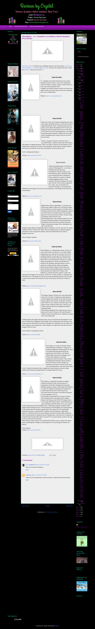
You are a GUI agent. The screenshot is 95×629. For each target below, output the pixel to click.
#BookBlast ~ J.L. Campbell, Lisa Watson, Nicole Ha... (81, 126)
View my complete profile (82, 527)
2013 (79, 514)
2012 (79, 516)
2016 (79, 508)
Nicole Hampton (26, 68)
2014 (79, 512)
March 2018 (81, 97)
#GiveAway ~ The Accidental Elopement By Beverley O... (81, 494)
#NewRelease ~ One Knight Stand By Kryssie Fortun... (81, 134)
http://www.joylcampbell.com (54, 96)
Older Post (69, 506)
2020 (79, 64)
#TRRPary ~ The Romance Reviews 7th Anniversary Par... (81, 484)
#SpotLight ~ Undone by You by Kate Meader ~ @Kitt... (81, 242)
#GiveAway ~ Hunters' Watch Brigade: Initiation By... (81, 311)
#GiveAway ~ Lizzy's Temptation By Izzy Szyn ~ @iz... (81, 345)
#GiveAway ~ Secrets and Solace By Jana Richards (81, 153)
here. (42, 70)
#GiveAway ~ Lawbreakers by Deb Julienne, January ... (81, 373)
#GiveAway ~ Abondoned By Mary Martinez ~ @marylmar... (81, 393)
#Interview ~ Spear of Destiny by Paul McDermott (81, 161)
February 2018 (81, 501)
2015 (79, 510)
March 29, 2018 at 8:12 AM (41, 464)
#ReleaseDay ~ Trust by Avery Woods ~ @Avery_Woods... (81, 438)
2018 (79, 68)
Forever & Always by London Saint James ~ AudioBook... (81, 292)
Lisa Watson (68, 66)
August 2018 (82, 82)
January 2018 (82, 503)
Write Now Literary (27, 66)
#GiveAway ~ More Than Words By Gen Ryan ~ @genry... (81, 282)
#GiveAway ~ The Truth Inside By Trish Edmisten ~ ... (81, 465)
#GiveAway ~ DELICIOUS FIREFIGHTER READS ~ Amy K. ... (81, 105)
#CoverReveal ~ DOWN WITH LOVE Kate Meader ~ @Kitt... (81, 272)
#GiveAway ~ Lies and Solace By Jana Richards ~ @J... (81, 233)
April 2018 (81, 94)
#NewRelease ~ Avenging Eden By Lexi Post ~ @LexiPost (81, 143)
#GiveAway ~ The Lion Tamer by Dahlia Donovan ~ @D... (81, 354)
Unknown (28, 475)
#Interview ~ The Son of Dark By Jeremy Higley (81, 328)
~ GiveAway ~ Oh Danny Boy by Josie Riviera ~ (81, 302)
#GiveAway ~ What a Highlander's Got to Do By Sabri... (81, 402)
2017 (79, 507)
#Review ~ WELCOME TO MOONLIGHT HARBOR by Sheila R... (81, 116)
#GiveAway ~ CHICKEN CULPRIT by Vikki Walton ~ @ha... (81, 421)
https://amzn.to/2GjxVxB (34, 155)
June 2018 (81, 88)
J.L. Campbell (35, 68)
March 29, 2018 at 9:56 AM (39, 475)
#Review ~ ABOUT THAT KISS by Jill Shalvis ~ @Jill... (81, 383)
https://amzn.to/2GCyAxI (34, 241)
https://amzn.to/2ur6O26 (33, 430)
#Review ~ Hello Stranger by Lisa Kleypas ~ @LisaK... (81, 363)
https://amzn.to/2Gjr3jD (33, 334)
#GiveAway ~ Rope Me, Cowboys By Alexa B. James (81, 320)
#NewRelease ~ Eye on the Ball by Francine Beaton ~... (81, 252)
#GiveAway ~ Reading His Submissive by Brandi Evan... (81, 474)
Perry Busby (45, 68)
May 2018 (81, 91)
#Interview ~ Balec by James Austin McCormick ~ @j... (81, 261)
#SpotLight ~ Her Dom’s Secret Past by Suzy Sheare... (81, 178)
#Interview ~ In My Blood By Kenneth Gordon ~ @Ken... (81, 447)
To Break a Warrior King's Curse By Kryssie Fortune (81, 169)
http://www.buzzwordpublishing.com (34, 374)
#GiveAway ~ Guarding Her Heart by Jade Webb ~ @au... (81, 224)
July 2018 (81, 85)
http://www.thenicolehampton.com (36, 286)
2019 (79, 66)
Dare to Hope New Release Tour (37, 26)
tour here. (26, 70)
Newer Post (26, 506)
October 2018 (82, 76)
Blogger (56, 626)
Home (10, 26)
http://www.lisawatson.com (34, 196)
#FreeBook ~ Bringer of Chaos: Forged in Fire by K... (81, 187)
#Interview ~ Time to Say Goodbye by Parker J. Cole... (81, 336)
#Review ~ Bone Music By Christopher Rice (81, 430)
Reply (27, 469)
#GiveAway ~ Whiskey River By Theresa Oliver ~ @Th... (81, 456)
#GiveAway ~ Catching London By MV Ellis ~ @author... (81, 411)
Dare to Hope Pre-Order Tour (21, 26)
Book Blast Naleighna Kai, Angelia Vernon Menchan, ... (81, 196)
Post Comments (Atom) (51, 512)
